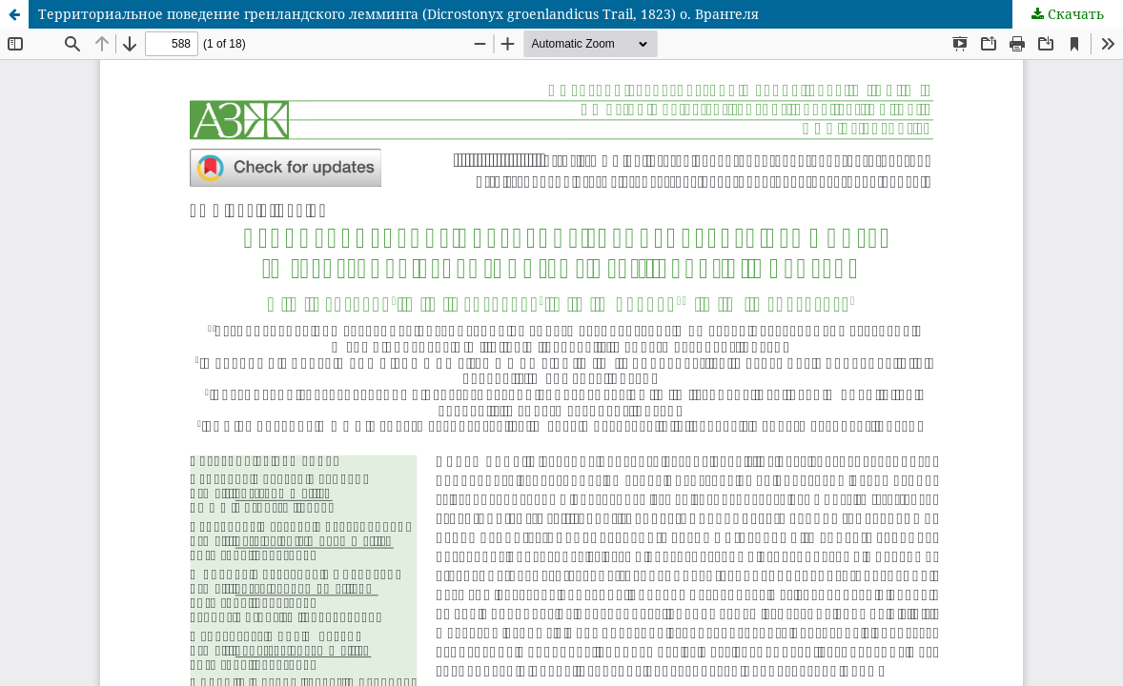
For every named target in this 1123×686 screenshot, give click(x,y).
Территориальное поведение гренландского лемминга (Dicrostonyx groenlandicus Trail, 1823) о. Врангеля (398, 14)
